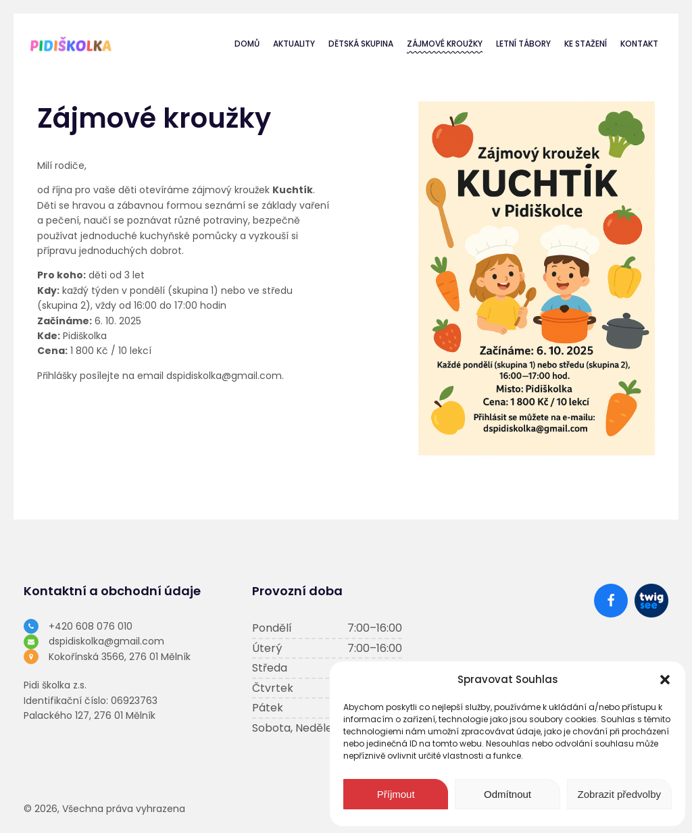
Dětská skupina (360, 43)
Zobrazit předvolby (619, 794)
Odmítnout (507, 794)
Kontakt (639, 43)
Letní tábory (523, 43)
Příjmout (396, 794)
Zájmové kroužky (445, 43)
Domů (247, 43)
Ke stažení (585, 43)
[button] (665, 679)
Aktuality (294, 43)
